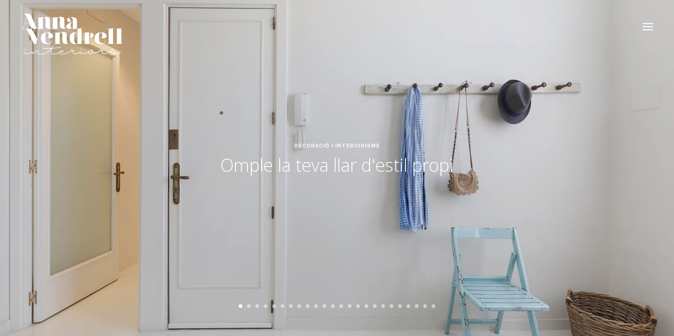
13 (341, 306)
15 (358, 306)
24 (433, 306)
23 (425, 306)
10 (316, 306)
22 (417, 306)
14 (349, 306)
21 (408, 306)
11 (324, 306)
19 (391, 306)
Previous (22, 184)
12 (333, 306)
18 (383, 306)
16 (366, 306)
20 (400, 306)
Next (658, 184)
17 (375, 306)
